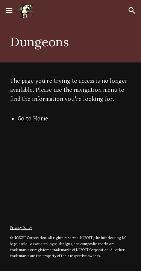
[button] (9, 10)
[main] (70, 41)
